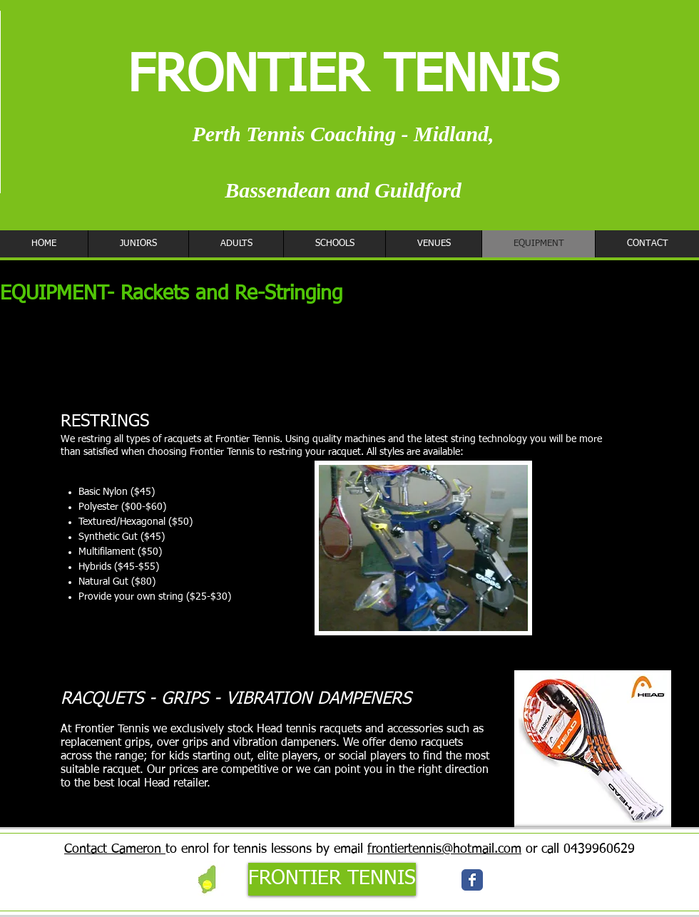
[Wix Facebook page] (472, 880)
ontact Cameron (116, 849)
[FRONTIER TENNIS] (332, 879)
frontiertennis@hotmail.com (444, 849)
